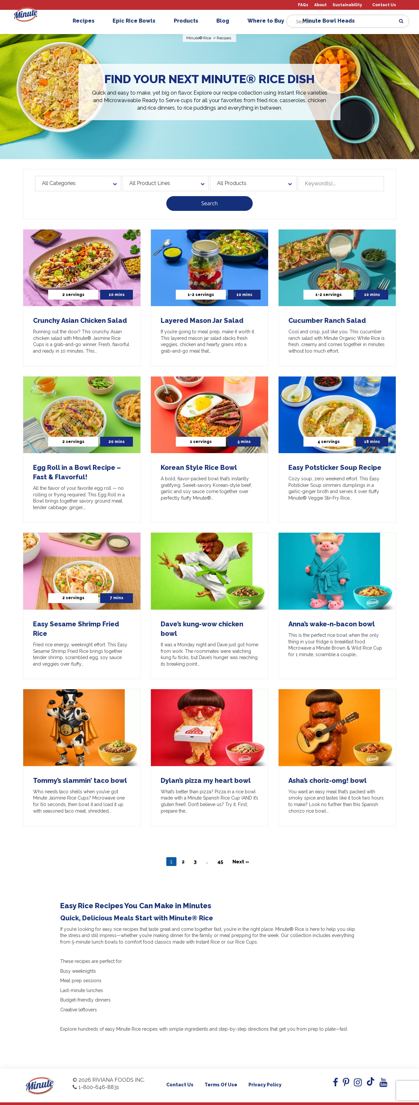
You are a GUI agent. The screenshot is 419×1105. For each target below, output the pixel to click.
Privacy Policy (265, 1084)
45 (220, 862)
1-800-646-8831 (96, 1087)
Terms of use (221, 1084)
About (320, 5)
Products (188, 21)
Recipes (86, 21)
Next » (240, 862)
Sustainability (347, 5)
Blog (225, 21)
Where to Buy (268, 21)
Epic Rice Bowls (136, 21)
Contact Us (384, 5)
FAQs (303, 5)
